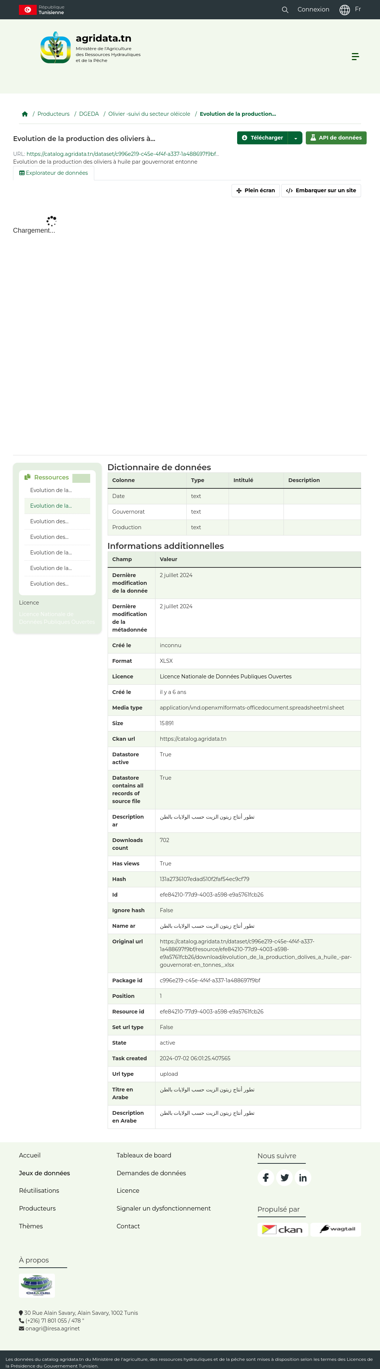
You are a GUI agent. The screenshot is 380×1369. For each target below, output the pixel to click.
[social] (266, 1177)
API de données (336, 137)
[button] (285, 9)
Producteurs (53, 114)
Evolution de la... (51, 490)
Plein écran (255, 190)
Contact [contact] (128, 1226)
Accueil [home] (29, 1155)
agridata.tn (72, 1359)
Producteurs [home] (37, 1208)
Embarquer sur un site (321, 190)
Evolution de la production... (238, 114)
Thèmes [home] (31, 1226)
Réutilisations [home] (39, 1190)
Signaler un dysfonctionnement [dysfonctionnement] (164, 1208)
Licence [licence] (128, 1190)
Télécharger (262, 137)
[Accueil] (25, 114)
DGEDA (89, 114)
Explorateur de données (53, 173)
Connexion (314, 9)
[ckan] (283, 1230)
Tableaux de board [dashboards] (144, 1155)
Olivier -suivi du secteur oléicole (149, 114)
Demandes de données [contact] (151, 1173)
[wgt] (335, 1230)
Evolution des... (49, 521)
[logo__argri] (88, 47)
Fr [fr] (358, 9)
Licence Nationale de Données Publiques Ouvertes (57, 618)
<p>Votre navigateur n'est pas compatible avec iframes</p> (187, 332)
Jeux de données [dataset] (44, 1173)
